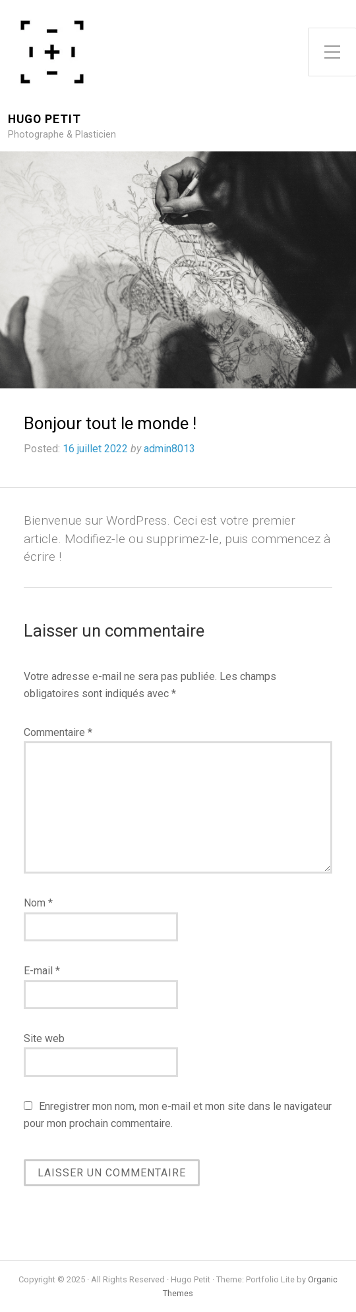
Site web (44, 1038)
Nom (38, 903)
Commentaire (58, 732)
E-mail (42, 970)
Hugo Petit (44, 119)
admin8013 (169, 448)
